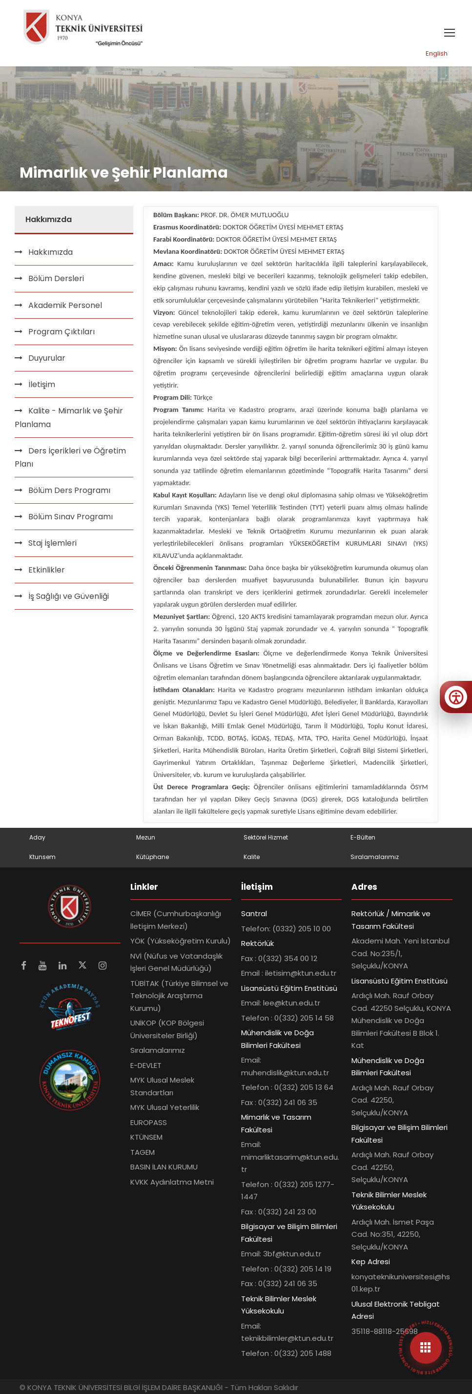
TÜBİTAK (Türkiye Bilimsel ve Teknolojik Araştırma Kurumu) (179, 995)
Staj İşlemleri (52, 543)
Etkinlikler (46, 569)
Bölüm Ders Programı (69, 490)
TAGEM (142, 1152)
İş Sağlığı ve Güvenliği (68, 596)
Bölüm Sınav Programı (70, 516)
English (437, 53)
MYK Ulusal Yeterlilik (164, 1107)
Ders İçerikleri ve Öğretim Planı (70, 457)
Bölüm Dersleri (56, 278)
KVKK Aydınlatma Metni (172, 1182)
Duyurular (46, 358)
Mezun (145, 837)
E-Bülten (362, 837)
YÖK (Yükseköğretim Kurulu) (180, 941)
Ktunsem (42, 857)
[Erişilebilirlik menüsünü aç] (456, 697)
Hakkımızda (50, 252)
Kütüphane (152, 857)
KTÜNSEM (146, 1137)
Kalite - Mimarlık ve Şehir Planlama (69, 417)
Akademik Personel (65, 305)
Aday (37, 837)
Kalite (252, 857)
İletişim (41, 384)
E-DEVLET (146, 1065)
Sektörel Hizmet (266, 837)
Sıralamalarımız (374, 857)
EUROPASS (148, 1122)
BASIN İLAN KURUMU (164, 1167)
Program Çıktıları (61, 331)
